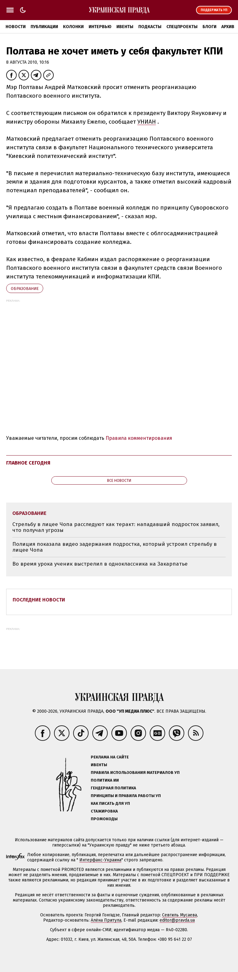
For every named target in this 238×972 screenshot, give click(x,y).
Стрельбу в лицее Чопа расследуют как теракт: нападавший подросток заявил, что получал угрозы (115, 527)
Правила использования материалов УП (135, 772)
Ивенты (124, 26)
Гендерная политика (113, 788)
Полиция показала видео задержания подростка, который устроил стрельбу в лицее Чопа (114, 547)
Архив (227, 26)
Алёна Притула (106, 920)
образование (25, 288)
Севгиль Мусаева (179, 915)
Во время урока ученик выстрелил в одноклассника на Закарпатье (100, 564)
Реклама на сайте (110, 757)
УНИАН (146, 121)
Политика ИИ (105, 780)
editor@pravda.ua (177, 920)
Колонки (73, 26)
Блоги (209, 26)
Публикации (44, 26)
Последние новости (39, 600)
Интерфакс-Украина (100, 860)
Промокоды (104, 819)
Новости (16, 26)
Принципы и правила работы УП (126, 795)
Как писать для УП (110, 803)
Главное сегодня (28, 463)
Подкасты (149, 26)
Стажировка (104, 811)
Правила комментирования (139, 438)
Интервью (100, 26)
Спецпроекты (182, 26)
